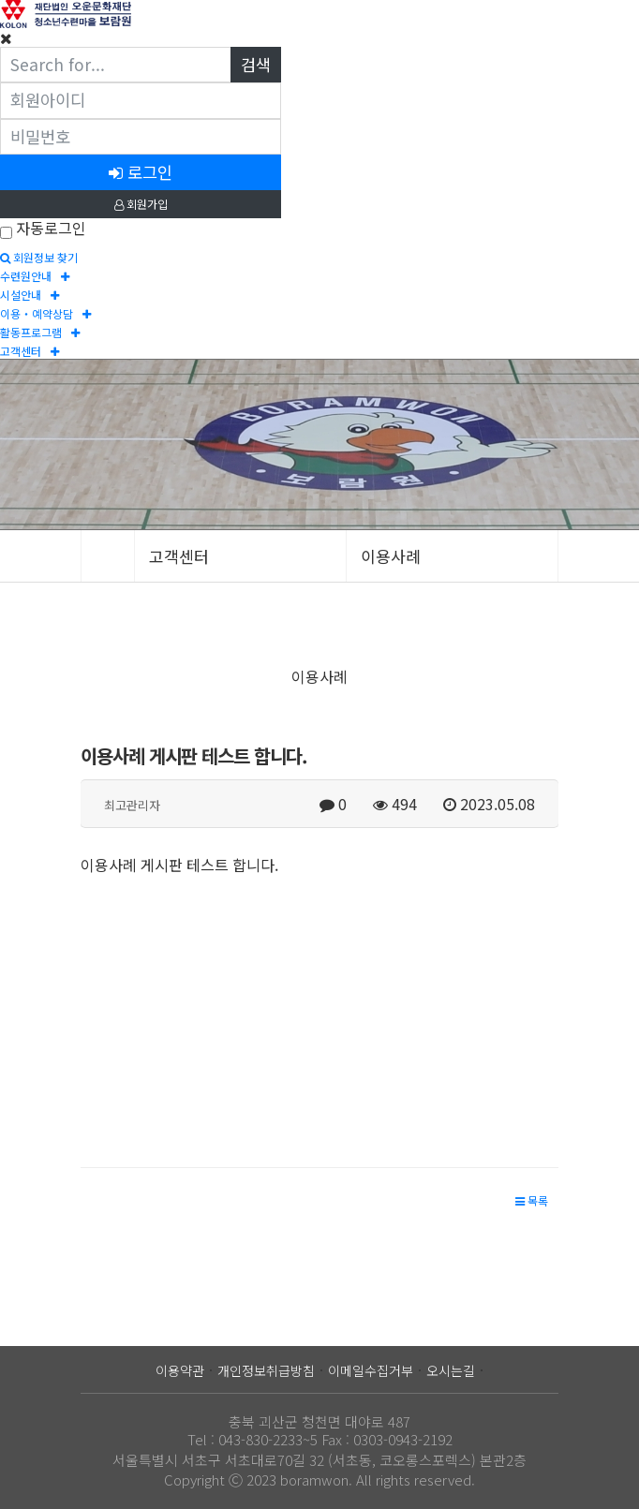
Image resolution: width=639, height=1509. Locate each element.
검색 (256, 64)
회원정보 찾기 (39, 257)
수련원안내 (34, 276)
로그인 (140, 172)
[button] (531, 1201)
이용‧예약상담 (45, 313)
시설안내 (29, 295)
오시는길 (450, 1370)
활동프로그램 (40, 332)
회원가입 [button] (141, 204)
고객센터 (29, 351)
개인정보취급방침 (266, 1370)
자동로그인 (51, 227)
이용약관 (180, 1370)
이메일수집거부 (370, 1370)
